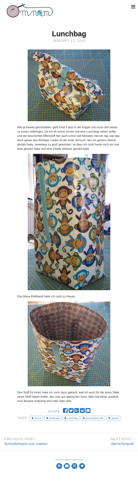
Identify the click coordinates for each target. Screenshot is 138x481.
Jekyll (67, 460)
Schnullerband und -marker (26, 444)
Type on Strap (77, 460)
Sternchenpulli (122, 444)
